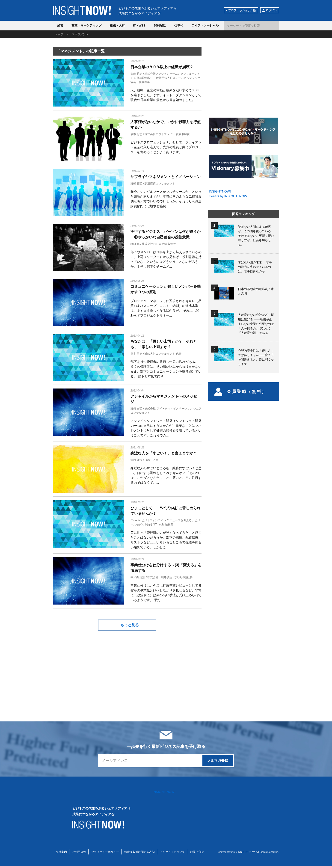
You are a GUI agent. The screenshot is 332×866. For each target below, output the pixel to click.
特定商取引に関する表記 (139, 852)
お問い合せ (197, 852)
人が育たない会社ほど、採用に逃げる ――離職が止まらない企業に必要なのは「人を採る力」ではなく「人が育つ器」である (256, 324)
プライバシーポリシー (105, 852)
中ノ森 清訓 (137, 577)
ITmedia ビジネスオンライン (148, 520)
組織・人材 (117, 25)
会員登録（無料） (240, 391)
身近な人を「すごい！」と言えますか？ (163, 453)
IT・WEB (139, 25)
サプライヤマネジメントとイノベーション (165, 177)
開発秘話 (160, 25)
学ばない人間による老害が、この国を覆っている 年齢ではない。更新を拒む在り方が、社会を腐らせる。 (256, 235)
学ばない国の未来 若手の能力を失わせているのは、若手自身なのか (255, 267)
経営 (60, 25)
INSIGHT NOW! (82, 10)
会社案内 (61, 852)
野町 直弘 (136, 183)
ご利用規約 (79, 852)
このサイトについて (172, 852)
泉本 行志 (136, 134)
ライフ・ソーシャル (205, 25)
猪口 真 (134, 244)
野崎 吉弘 (136, 408)
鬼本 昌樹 (136, 353)
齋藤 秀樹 (136, 73)
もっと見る (129, 625)
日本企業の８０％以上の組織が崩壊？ (161, 67)
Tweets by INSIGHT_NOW (228, 196)
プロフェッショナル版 (242, 10)
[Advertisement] (88, 668)
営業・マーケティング (86, 25)
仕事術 (178, 25)
